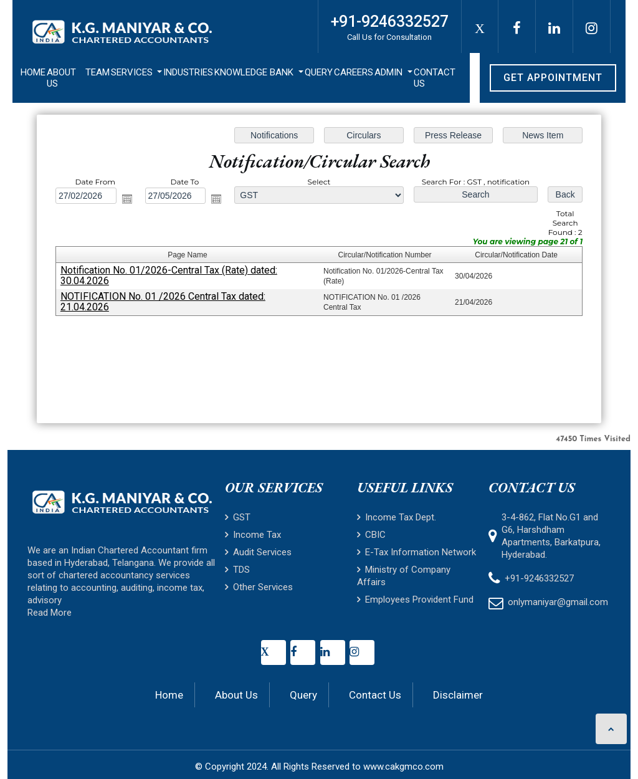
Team (97, 72)
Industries (188, 72)
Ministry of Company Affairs (403, 576)
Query (319, 72)
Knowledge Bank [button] (255, 72)
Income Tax (253, 534)
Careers (353, 72)
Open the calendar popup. (127, 199)
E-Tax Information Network (416, 552)
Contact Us (434, 78)
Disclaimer (458, 695)
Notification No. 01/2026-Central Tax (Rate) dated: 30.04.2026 (168, 275)
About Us (61, 78)
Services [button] (133, 72)
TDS (237, 569)
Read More (49, 612)
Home (33, 72)
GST (237, 517)
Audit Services (258, 552)
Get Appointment (552, 78)
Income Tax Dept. (396, 517)
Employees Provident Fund (415, 599)
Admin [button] (389, 72)
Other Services (259, 587)
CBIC (371, 534)
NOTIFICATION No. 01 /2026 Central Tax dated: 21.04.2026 (162, 301)
